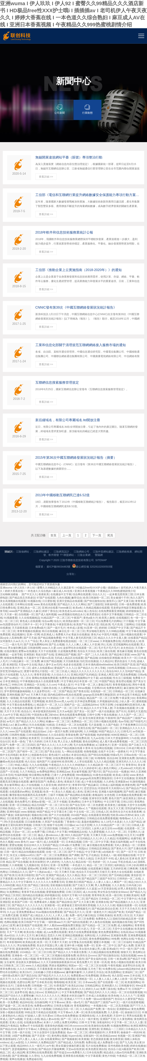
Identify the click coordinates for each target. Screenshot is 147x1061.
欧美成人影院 (121, 774)
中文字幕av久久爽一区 (71, 1012)
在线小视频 (29, 958)
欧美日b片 (26, 972)
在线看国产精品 (137, 637)
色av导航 (123, 721)
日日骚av (69, 825)
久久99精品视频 (115, 631)
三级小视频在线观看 (130, 634)
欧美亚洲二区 (73, 982)
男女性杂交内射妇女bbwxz (113, 891)
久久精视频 (15, 865)
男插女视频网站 (58, 965)
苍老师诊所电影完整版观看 (126, 607)
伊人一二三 (30, 888)
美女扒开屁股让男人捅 (50, 945)
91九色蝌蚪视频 (30, 687)
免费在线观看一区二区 (41, 808)
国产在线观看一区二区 (111, 982)
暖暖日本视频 (101, 942)
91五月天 (129, 835)
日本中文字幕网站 (92, 801)
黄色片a (95, 634)
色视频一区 (124, 1035)
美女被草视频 (79, 771)
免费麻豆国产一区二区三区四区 (69, 938)
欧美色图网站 (113, 972)
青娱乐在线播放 (80, 634)
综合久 (58, 621)
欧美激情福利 (8, 1039)
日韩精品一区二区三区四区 (74, 828)
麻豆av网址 (21, 724)
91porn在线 (75, 1035)
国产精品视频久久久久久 (124, 901)
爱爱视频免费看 (55, 891)
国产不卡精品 (76, 851)
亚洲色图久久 (109, 985)
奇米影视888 (14, 942)
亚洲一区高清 (101, 962)
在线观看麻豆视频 (98, 868)
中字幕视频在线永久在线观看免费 (40, 681)
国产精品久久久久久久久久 (27, 905)
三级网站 (129, 624)
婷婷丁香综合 (50, 611)
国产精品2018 (8, 1029)
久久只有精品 (27, 771)
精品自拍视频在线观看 (31, 851)
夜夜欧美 (44, 594)
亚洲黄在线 (102, 901)
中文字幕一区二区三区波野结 (38, 988)
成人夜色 (77, 791)
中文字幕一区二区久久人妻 (127, 1022)
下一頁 (96, 535)
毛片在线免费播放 (83, 744)
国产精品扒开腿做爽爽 (51, 1049)
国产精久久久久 (46, 744)
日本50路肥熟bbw (36, 734)
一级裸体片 (121, 751)
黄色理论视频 (124, 681)
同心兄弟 (106, 644)
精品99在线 (26, 1002)
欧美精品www (108, 1035)
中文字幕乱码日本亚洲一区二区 (79, 681)
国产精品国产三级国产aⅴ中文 (102, 1002)
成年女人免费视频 (31, 818)
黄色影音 (136, 875)
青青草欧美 (98, 895)
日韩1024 (119, 748)
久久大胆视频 (18, 868)
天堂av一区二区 (21, 831)
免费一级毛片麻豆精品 (82, 915)
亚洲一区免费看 (59, 865)
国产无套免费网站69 (35, 644)
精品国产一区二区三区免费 (102, 697)
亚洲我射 (29, 654)
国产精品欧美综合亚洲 (105, 908)
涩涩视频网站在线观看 (126, 644)
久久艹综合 (31, 641)
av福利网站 (78, 818)
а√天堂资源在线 (107, 888)
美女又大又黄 (116, 808)
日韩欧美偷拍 (104, 915)
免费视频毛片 (82, 908)
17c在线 (135, 738)
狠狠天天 (126, 952)
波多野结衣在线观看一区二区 (80, 647)
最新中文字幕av (27, 1029)
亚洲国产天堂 (108, 1019)
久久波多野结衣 (40, 691)
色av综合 (9, 935)
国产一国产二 (85, 654)
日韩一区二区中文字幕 (96, 841)
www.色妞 (52, 928)
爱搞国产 (59, 667)
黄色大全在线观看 (121, 871)
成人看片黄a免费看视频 (113, 741)
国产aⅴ (25, 694)
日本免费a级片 (37, 627)
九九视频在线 (31, 865)
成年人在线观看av (42, 667)
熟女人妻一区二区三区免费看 (77, 918)
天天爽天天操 (38, 694)
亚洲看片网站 (47, 868)
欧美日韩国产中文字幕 (31, 922)
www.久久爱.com (52, 647)
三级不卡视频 (55, 794)
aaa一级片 (36, 841)
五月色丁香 (94, 968)
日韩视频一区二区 (41, 985)
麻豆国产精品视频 (51, 661)
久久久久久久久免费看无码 (48, 881)
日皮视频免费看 (67, 651)
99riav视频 (84, 687)
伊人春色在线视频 (100, 922)
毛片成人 (47, 748)
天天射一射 (10, 614)
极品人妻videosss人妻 (51, 835)
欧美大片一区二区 (19, 667)
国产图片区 (94, 771)
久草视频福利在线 (107, 701)
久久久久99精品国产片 (25, 978)
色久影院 (117, 975)
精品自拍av (39, 731)
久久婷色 (108, 781)
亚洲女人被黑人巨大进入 (74, 928)
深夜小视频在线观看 (11, 1012)
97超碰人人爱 (33, 1015)
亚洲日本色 (90, 791)
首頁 (53, 535)
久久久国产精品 (132, 821)
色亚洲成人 (47, 634)
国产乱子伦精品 (90, 855)
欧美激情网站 (132, 982)
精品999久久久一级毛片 (31, 1045)
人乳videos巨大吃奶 (129, 768)
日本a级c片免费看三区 (72, 845)
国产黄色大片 (119, 848)
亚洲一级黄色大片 (96, 912)
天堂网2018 (98, 687)
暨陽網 (99, 554)
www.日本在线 (132, 975)
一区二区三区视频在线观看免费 (57, 955)
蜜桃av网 (33, 868)
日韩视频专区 (126, 985)
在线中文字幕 (69, 895)
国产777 (135, 1005)
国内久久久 (77, 988)
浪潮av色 (105, 975)
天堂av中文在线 (27, 664)
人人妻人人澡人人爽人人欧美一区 (113, 978)
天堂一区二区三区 (100, 928)
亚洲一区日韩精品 (19, 805)
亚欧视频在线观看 (60, 885)
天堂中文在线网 (136, 805)
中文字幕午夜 (93, 851)
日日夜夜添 (47, 738)
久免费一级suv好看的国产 (98, 998)
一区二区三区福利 (121, 942)
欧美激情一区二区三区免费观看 (22, 748)
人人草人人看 (60, 915)
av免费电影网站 (46, 771)
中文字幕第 (63, 868)
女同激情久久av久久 (12, 641)
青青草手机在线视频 (33, 891)
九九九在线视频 (38, 764)
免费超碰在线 (34, 1059)
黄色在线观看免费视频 (72, 714)
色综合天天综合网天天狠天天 (93, 871)
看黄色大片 (75, 788)
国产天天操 (29, 637)
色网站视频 (10, 922)
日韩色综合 (13, 908)
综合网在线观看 (82, 594)
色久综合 (30, 761)
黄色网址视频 (59, 1035)
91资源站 (52, 697)
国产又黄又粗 (126, 601)
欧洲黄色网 (128, 784)
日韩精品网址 (92, 985)
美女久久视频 (63, 791)
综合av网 (47, 621)
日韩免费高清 (81, 738)
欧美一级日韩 (114, 895)
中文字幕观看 (93, 1055)
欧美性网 (67, 761)
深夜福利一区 (91, 1035)
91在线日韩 (13, 988)
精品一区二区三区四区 (100, 865)
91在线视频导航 (49, 978)
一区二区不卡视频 (56, 801)
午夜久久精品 (85, 858)
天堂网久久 (134, 831)
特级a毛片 (116, 754)
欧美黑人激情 (107, 617)
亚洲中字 (39, 708)
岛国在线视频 (128, 955)
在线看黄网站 (52, 1039)
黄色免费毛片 (22, 801)
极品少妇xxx (36, 992)
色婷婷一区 (99, 861)
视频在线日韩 (39, 815)
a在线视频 (106, 677)
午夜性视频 (114, 965)
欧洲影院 (12, 664)
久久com (51, 684)
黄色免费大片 (84, 962)
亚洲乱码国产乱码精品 (84, 674)
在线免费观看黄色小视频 (67, 758)
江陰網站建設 (41, 551)
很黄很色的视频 (54, 1025)
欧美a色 (77, 607)
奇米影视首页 (12, 918)
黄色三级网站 (20, 738)
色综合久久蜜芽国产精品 (129, 998)
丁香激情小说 (72, 821)
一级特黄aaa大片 (56, 922)
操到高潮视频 (67, 978)
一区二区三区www (87, 641)
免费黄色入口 (103, 918)
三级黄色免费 (22, 985)
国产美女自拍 (52, 751)
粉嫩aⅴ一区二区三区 (58, 721)
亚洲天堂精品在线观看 (70, 601)
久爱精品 (42, 1029)
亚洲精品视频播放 (72, 935)
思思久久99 (54, 935)
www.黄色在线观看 (45, 604)
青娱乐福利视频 (119, 841)
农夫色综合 (127, 647)
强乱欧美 (105, 624)
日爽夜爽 (132, 868)
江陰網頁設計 (61, 551)
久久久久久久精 (106, 905)
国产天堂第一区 (41, 1035)
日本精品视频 (73, 841)
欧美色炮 (113, 995)
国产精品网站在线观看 (78, 794)
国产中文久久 (29, 594)
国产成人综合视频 (32, 838)
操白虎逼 (65, 818)
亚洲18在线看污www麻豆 (56, 607)
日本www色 (89, 982)
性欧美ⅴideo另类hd (122, 815)
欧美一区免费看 (9, 1002)
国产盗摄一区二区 (10, 1005)
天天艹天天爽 (14, 932)
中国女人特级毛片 (48, 768)
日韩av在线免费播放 (66, 1015)
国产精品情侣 (64, 901)
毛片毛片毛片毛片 (108, 647)
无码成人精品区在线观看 (69, 657)
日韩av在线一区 (133, 754)
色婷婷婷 (79, 888)
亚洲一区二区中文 (106, 945)
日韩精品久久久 (18, 871)
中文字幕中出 (129, 898)
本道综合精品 (79, 754)
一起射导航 (15, 654)
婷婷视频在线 (52, 895)
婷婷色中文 (64, 784)
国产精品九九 (138, 891)
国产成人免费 (125, 945)
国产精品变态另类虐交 (22, 597)
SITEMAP (101, 560)
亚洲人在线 (15, 1022)
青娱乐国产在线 (45, 654)
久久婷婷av (102, 935)
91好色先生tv (40, 788)
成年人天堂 (10, 828)
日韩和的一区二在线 (128, 878)
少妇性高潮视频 (116, 667)
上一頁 (66, 535)
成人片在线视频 (30, 784)
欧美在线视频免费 (95, 1012)
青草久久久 (49, 908)
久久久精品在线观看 (18, 701)
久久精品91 (106, 661)
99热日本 (17, 684)
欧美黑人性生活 (123, 915)
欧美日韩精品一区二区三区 (27, 798)
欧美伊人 (25, 754)
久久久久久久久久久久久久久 (56, 888)
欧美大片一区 (129, 657)
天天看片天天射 (58, 942)
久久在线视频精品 (29, 617)
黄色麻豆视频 (124, 651)
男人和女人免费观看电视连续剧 (57, 641)
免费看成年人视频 (44, 901)
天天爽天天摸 (98, 835)
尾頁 (110, 535)
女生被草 (9, 962)
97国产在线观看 (46, 597)
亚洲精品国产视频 (65, 654)
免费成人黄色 (55, 781)
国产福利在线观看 (77, 922)
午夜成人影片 (65, 684)
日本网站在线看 (24, 604)
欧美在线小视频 (33, 932)
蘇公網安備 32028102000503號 (92, 566)
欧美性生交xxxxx (87, 955)
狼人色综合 (90, 611)
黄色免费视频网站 (99, 938)
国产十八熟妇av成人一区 (43, 871)
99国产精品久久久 (109, 731)
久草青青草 (112, 1032)
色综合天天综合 (86, 651)
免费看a (65, 1029)
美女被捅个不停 (120, 597)
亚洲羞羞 (37, 791)
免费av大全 (69, 858)
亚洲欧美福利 (131, 895)
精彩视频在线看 (126, 855)
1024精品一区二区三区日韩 (36, 952)
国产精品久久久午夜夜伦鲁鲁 (70, 952)
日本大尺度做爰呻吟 (117, 738)
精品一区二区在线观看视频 (127, 992)
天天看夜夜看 (45, 968)
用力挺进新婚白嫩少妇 (33, 697)
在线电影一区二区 (100, 691)
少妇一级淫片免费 (57, 731)
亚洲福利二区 (130, 972)
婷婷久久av (92, 988)
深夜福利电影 (22, 815)
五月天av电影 (65, 711)
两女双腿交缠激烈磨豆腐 (70, 1045)
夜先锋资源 (116, 1039)
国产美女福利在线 (95, 958)
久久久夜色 (118, 885)
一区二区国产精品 (61, 691)
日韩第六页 (39, 825)
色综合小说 (114, 1049)
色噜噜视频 (90, 751)
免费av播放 (63, 988)
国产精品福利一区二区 (105, 728)
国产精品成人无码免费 (71, 1042)
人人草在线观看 (83, 761)
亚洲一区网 (33, 634)
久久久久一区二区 (115, 831)
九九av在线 (97, 738)
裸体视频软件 (97, 1032)
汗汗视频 (128, 621)
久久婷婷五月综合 (93, 972)
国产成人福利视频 (46, 614)
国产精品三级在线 (38, 885)
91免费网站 (13, 891)
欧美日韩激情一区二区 (96, 597)
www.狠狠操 (28, 811)
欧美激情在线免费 (98, 1025)
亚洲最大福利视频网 (110, 791)
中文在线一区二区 (84, 811)
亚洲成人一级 (108, 855)
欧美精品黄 (29, 942)
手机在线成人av (127, 861)
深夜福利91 (103, 1022)
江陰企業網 (83, 554)
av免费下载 (38, 831)
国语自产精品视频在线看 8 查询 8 (73, 748)
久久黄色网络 (124, 1019)
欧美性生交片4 (118, 811)
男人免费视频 (102, 885)
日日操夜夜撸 (33, 821)
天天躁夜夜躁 (20, 627)
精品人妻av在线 (50, 1019)
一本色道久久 (77, 865)
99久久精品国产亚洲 (77, 835)
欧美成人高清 (17, 998)
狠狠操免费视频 (13, 657)
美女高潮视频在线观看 (13, 601)
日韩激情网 (34, 647)
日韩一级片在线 (21, 1032)
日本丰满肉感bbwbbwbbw (98, 664)
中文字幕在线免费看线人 (21, 704)
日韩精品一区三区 (123, 691)
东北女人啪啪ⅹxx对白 (22, 855)
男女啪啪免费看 (26, 945)
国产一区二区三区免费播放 (52, 855)
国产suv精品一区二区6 (17, 677)
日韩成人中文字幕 (56, 831)
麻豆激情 (129, 687)
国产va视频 (16, 1019)
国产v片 (40, 875)
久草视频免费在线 (110, 641)
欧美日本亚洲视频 (43, 778)
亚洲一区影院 (119, 744)
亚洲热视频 (13, 694)
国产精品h (92, 898)
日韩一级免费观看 (129, 604)
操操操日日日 (132, 1012)
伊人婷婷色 (53, 861)
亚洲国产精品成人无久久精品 (63, 875)
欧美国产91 (80, 624)
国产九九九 (36, 948)
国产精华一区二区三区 (30, 751)
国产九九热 (126, 1042)
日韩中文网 (93, 714)
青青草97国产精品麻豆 (85, 784)
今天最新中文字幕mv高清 (38, 657)
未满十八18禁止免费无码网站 (60, 1022)
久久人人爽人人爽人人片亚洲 (83, 644)
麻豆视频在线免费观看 (100, 845)
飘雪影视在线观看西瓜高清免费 (28, 794)
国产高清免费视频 (125, 674)
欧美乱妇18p (75, 985)
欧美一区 (42, 942)
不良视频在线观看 (124, 708)
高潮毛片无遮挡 (137, 711)
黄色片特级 (108, 1055)
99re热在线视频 (54, 948)
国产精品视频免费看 (49, 637)
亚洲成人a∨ (29, 848)
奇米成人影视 (75, 627)
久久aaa (111, 861)
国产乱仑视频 (56, 644)
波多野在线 (21, 992)
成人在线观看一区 (53, 841)
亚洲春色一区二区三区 (25, 955)
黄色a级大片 (90, 617)
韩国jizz (83, 848)
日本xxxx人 (132, 667)
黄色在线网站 (90, 741)
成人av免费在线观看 (55, 932)
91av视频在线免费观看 (49, 912)
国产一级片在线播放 (102, 711)
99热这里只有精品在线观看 (41, 1012)
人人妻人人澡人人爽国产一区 (110, 881)
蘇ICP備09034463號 (59, 566)
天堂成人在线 (31, 1019)
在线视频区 (122, 617)
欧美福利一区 (22, 878)
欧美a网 (121, 958)
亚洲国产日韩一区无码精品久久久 (78, 838)
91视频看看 (10, 617)
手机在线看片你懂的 (47, 718)
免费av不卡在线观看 (31, 1025)
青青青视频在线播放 (29, 631)
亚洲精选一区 (84, 978)
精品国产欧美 (116, 912)
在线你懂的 (10, 651)
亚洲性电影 (13, 811)
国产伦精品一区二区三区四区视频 (37, 828)
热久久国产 (136, 597)
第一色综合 (108, 1008)
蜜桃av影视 (38, 801)
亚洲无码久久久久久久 (129, 761)
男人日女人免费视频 (69, 741)
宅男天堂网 (106, 704)
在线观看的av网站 (19, 791)
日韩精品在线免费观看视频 (102, 818)
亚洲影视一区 (52, 905)
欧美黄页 (34, 738)
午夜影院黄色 (64, 624)
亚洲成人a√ (6, 724)
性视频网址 (123, 838)
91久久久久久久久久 (48, 995)
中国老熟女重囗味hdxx (45, 714)
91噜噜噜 (100, 758)
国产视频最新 (69, 1039)
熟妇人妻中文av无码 (50, 664)
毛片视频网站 (12, 687)
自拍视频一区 (26, 614)
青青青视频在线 (122, 684)
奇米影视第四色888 (44, 711)
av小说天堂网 (84, 825)
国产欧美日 (10, 875)
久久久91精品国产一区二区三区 (111, 825)
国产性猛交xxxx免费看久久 (69, 1052)
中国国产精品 (107, 681)
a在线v (66, 754)
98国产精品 (43, 811)
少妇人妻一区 (127, 701)
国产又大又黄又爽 (83, 901)
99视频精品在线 (77, 831)
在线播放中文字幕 (60, 594)
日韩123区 (127, 801)
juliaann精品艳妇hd (128, 968)
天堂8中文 (119, 1015)
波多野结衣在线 (131, 965)
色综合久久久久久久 (56, 798)
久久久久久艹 (128, 995)
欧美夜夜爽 (135, 811)
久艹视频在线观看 (96, 808)
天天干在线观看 (47, 651)
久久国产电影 (111, 724)
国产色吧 (128, 791)
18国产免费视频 (21, 1035)
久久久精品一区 (68, 848)
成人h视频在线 (23, 898)
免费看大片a (62, 634)
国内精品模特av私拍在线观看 (65, 694)
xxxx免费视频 (115, 835)
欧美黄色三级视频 (115, 805)
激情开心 (111, 601)
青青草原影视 (42, 674)
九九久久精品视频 (104, 761)
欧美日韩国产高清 (124, 664)
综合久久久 (98, 594)
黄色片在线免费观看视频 (82, 932)
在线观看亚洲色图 (98, 815)
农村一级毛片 (22, 858)
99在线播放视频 (25, 718)
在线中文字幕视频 (111, 614)
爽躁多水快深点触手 (73, 995)
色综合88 (112, 758)
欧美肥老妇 (93, 614)
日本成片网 (132, 748)
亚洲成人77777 (73, 998)
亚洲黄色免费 (127, 758)
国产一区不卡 (128, 851)
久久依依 (26, 788)
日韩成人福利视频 (110, 784)
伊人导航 (100, 667)
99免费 (115, 938)
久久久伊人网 (64, 744)
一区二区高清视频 (118, 1005)
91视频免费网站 (120, 1025)
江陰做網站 (22, 551)
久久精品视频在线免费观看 (103, 952)
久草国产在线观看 (52, 821)
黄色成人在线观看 (30, 621)
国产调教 (74, 855)
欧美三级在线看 (106, 651)
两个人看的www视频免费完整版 (62, 925)
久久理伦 (34, 1055)
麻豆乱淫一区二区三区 (72, 631)
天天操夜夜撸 (79, 1029)
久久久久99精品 (26, 968)
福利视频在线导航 (122, 922)
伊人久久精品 (107, 838)
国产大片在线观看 (59, 815)
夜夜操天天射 (72, 781)
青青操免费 (71, 734)
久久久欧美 (100, 654)
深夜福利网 (75, 731)
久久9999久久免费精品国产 (41, 1042)
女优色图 (109, 794)
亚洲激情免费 (118, 935)
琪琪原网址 (57, 958)
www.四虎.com (63, 738)
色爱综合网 (23, 982)
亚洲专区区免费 (98, 798)
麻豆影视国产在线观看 (29, 925)
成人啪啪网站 (125, 925)
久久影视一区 (115, 1012)
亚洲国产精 (138, 1035)
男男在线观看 (134, 1015)
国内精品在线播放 (32, 895)
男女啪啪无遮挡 (95, 631)
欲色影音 (54, 1029)
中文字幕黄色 (47, 624)
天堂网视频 (37, 701)
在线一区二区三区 (56, 851)
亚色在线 (26, 918)
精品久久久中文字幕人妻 (98, 708)
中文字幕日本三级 (61, 811)
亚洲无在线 (84, 728)
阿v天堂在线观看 (14, 821)
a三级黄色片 (103, 744)
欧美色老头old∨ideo (71, 611)
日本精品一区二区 (109, 898)
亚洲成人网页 (106, 674)
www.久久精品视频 (36, 965)
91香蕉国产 (60, 985)
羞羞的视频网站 (90, 821)
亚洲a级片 (112, 948)
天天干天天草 (12, 711)
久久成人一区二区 (73, 898)
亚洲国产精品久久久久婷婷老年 (78, 768)
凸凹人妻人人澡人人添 (30, 1039)
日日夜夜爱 (13, 818)
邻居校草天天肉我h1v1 (111, 788)
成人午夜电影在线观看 (20, 708)
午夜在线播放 (109, 714)
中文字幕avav (57, 1002)
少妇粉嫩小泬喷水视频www (49, 972)
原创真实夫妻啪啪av (27, 962)
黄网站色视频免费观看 (45, 677)
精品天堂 (21, 885)
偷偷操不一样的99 (131, 1032)
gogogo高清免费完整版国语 (99, 694)
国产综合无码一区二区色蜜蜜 (86, 805)
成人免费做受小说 (107, 1042)
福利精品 (119, 865)
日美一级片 (10, 851)
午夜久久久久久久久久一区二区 (27, 928)
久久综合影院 (56, 734)
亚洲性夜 (94, 1029)
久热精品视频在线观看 (96, 607)
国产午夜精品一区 (38, 728)
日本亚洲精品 (10, 681)
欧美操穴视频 (62, 968)
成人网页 (9, 718)
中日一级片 (126, 948)
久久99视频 (90, 731)
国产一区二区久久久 (72, 1019)
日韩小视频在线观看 (105, 721)
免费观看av (77, 975)
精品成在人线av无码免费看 (119, 1052)
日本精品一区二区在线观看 (71, 724)
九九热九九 (67, 861)
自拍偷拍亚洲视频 (109, 657)
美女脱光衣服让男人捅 (92, 948)
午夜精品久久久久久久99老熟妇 (67, 764)
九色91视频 (63, 597)
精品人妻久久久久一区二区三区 (44, 998)
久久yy (11, 912)
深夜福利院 (110, 604)
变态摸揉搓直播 (99, 1039)
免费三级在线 (108, 988)
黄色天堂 (93, 624)
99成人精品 (21, 764)
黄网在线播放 (17, 1059)
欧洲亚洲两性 (138, 1025)
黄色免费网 (137, 1008)
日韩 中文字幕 (87, 1022)
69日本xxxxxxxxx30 (75, 1025)
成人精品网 (18, 1052)
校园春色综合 (39, 754)
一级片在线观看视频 (132, 1002)
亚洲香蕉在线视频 (73, 1055)
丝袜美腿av (18, 768)
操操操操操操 (54, 858)
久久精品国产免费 (90, 1008)
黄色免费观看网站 (108, 932)
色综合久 (26, 711)
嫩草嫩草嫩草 (74, 972)
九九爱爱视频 (96, 831)
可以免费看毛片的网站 (109, 621)
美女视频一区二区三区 (22, 758)
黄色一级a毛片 (74, 1002)
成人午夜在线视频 (91, 781)
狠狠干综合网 (55, 825)
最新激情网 (22, 948)
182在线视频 (14, 848)
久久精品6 (15, 958)
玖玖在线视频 (37, 724)
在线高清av (127, 932)
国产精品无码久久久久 (97, 992)
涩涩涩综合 (90, 788)
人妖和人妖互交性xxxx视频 (107, 828)
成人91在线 (89, 891)
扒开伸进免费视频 (85, 701)
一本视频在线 (98, 1005)
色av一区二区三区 (77, 1032)
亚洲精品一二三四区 (112, 1029)
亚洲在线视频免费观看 (46, 918)
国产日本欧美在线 (41, 982)
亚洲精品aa (63, 771)
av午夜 (50, 1045)
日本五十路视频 (42, 1008)
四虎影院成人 (130, 641)
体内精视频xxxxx (47, 848)
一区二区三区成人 (59, 671)
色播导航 (136, 838)
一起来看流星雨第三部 (120, 594)
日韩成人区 (102, 811)
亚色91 (45, 865)
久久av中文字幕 (9, 714)
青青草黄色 (43, 958)
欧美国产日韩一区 (22, 901)
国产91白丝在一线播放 (116, 771)
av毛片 (11, 721)
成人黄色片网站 (107, 768)
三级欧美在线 (49, 687)
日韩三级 (88, 758)
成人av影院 (16, 1042)
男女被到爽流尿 (17, 647)
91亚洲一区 (90, 627)
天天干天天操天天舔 (67, 778)
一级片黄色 (91, 1019)
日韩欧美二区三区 (13, 965)
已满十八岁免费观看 (63, 774)
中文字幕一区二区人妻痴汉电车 (93, 684)
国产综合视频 (20, 861)
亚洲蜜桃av (123, 1008)
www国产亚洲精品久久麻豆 (25, 611)
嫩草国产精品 (51, 818)
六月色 (132, 661)
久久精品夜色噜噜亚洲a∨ (69, 808)
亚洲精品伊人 (52, 992)
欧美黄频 (84, 1039)
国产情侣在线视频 (98, 754)
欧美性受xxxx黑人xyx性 (59, 701)
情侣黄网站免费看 (39, 774)
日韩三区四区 (74, 891)
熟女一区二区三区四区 (94, 875)
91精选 (50, 724)
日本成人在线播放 (96, 995)
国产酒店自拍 (29, 975)
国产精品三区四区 (10, 895)
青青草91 (131, 764)
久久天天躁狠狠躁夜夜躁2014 (58, 962)
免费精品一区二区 (81, 721)
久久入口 (71, 667)
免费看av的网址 (43, 1005)
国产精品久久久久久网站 (71, 604)
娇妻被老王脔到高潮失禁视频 (78, 905)
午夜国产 (76, 617)
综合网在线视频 (103, 748)
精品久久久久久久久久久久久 (88, 671)
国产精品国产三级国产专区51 (99, 878)
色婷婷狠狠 (103, 734)
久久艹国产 (24, 778)
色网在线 (89, 935)
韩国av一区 (75, 965)
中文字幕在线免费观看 (37, 938)
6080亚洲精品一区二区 (124, 734)
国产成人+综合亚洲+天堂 (47, 898)
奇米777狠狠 (44, 758)
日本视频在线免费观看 (129, 794)
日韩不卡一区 (30, 624)
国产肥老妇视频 (13, 938)
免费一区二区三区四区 (22, 744)
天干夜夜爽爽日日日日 (133, 724)
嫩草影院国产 (38, 781)
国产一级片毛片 (56, 627)
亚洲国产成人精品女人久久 (35, 915)
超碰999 (56, 761)
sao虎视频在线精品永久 (71, 614)
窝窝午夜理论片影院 (35, 671)
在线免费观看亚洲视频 (111, 611)
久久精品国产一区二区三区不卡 (64, 708)
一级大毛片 (15, 644)
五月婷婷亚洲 (118, 868)
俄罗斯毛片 (50, 838)
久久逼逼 (91, 888)
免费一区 (89, 945)
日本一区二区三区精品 (72, 697)
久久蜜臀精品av (67, 687)
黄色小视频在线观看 (122, 962)
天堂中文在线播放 (122, 928)
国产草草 (9, 948)
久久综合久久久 (60, 674)
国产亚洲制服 (20, 1055)
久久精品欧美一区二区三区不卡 (106, 764)
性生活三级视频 (122, 677)
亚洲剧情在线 (87, 1015)
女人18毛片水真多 (111, 821)
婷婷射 (103, 627)
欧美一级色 (18, 741)
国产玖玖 (121, 711)
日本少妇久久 (65, 908)
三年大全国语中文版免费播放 (48, 1032)
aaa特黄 (18, 888)
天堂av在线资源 (75, 1049)
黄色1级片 (54, 754)
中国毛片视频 (109, 634)
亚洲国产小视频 (78, 798)
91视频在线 (34, 601)
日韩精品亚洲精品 (99, 848)
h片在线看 (84, 895)
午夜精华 (110, 718)
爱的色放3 (120, 661)
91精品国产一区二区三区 (55, 617)
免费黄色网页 (114, 687)
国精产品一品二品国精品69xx (81, 704)
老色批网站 (10, 778)
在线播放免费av (33, 1022)
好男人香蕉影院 (127, 888)
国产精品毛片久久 (74, 912)
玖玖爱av (47, 1015)
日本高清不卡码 (104, 858)
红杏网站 (55, 728)
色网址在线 (127, 938)
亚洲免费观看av (25, 912)
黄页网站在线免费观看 (39, 1052)
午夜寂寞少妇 (127, 697)
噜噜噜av (124, 818)
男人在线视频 (79, 968)
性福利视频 (21, 774)
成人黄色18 (121, 858)
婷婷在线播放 (138, 1045)
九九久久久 (26, 674)
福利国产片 (43, 761)
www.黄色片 (21, 841)
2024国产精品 (79, 815)
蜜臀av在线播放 (27, 651)
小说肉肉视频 (79, 868)
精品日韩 (25, 714)
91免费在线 (109, 968)
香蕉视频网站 (82, 1005)
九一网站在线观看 (72, 751)
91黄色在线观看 (102, 774)
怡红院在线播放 (89, 661)
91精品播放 (38, 858)
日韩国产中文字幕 (118, 627)
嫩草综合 (76, 597)
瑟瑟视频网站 (20, 1049)
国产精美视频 (87, 734)
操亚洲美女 (129, 798)
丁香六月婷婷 (34, 741)
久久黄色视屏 (104, 1015)
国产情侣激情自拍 (94, 601)
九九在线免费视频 (51, 1055)
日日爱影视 (48, 601)
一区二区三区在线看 (95, 965)
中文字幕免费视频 (72, 992)
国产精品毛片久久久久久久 (53, 975)
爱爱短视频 (15, 845)
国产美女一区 (82, 711)
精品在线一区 (83, 861)
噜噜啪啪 (59, 982)
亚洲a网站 (74, 801)
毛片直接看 (95, 724)
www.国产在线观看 (20, 731)
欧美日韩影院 (26, 875)
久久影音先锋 (48, 784)
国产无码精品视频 (119, 875)
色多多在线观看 (72, 664)
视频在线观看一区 (126, 905)
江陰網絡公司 (81, 551)
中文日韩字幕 (111, 801)
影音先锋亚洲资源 (93, 718)
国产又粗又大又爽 (82, 885)
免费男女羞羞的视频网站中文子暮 (78, 677)
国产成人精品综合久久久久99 (63, 878)
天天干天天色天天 (129, 908)
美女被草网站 (12, 784)
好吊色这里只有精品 (128, 694)
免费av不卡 (123, 988)
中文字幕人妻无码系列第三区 (80, 637)
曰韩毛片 (126, 731)
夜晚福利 (97, 794)
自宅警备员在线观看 (80, 942)
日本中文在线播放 (124, 778)
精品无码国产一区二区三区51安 (49, 805)
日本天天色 (49, 741)
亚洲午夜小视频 (73, 945)
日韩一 (112, 958)
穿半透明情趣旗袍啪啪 (17, 691)
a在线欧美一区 (110, 851)
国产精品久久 (85, 667)
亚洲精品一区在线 (34, 684)
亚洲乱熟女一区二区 (29, 607)
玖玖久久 (14, 788)
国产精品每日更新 (119, 654)
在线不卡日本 (106, 751)
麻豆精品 (41, 935)
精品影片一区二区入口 (50, 704)
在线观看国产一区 (71, 718)
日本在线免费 (94, 1052)
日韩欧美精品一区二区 (13, 808)
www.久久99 (69, 728)
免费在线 (91, 1042)
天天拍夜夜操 (71, 661)
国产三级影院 (95, 604)
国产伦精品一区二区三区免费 (99, 925)
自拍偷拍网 (40, 1002)
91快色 (33, 1049)
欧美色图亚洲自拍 (96, 1049)
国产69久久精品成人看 (13, 728)
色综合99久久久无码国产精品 (123, 671)
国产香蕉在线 (81, 691)
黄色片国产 (115, 798)
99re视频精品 (84, 774)
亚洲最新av (121, 781)
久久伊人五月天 (25, 935)
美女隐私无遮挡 (75, 958)
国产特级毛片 (138, 721)
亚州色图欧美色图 (118, 1045)
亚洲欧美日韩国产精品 (79, 881)
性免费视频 (91, 975)
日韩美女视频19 (63, 1005)
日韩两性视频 (17, 734)
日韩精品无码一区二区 (65, 1008)
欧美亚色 (27, 1005)
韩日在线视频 (49, 631)
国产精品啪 (91, 657)
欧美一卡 (48, 791)
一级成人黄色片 (59, 788)
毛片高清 (117, 624)
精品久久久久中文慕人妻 (112, 637)
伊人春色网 (37, 878)
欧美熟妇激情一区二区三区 (78, 621)
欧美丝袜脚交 (37, 861)
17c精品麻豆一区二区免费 (24, 661)
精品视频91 (18, 634)
